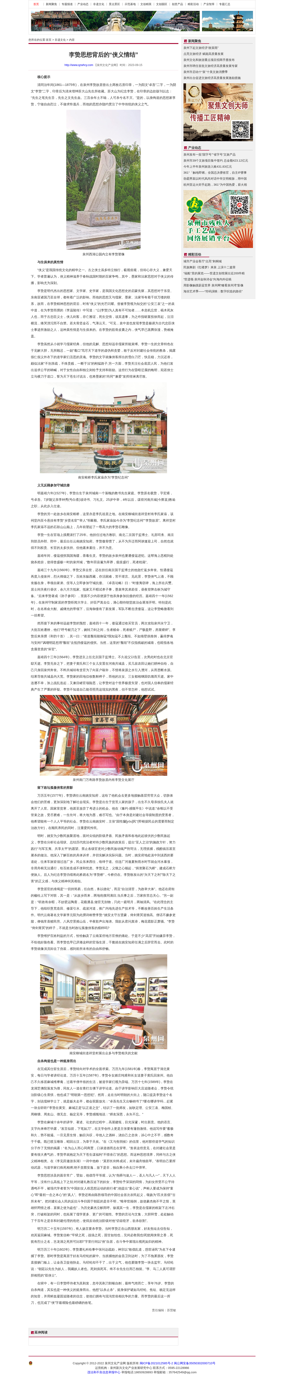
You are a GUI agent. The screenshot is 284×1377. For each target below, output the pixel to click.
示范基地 (130, 4)
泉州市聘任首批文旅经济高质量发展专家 (210, 66)
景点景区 (114, 4)
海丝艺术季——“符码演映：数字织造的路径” (213, 291)
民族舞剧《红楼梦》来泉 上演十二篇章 (209, 267)
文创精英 (145, 4)
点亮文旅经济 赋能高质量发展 (203, 54)
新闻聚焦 (51, 4)
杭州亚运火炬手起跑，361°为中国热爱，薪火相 (215, 184)
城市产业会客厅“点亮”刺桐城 (202, 261)
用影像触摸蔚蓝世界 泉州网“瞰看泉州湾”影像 (213, 285)
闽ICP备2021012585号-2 (156, 1363)
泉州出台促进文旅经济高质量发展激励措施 (212, 78)
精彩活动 (193, 4)
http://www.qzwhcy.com (79, 65)
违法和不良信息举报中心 (103, 1372)
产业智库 (209, 4)
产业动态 (82, 4)
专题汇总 (224, 4)
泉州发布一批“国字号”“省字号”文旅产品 (209, 154)
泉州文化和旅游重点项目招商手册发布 (209, 60)
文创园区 (161, 4)
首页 (36, 4)
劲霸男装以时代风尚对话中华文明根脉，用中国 (215, 178)
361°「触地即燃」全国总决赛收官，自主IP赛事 (215, 172)
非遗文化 (98, 4)
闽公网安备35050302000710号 (194, 1363)
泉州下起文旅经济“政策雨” (201, 48)
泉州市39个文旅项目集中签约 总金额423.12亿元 (215, 160)
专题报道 (67, 4)
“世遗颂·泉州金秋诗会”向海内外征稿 (207, 279)
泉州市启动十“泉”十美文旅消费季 (205, 72)
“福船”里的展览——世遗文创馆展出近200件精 (214, 273)
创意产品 (177, 4)
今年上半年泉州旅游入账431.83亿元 (207, 166)
